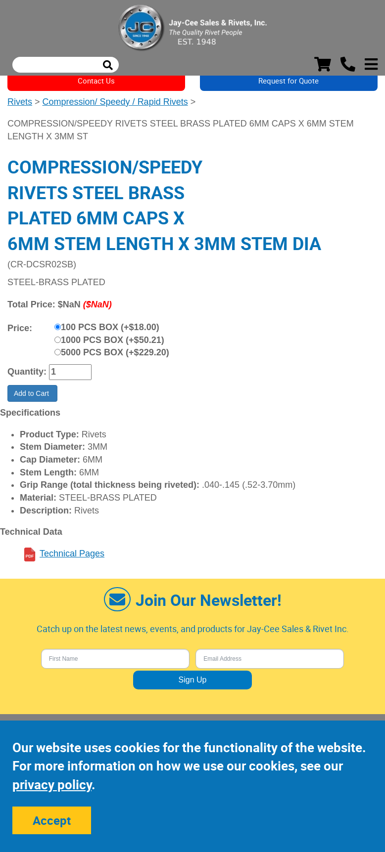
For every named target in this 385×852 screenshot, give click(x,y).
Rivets (19, 102)
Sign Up (193, 680)
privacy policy (52, 784)
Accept (52, 820)
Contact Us (96, 80)
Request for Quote (288, 80)
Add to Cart (32, 393)
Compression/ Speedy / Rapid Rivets (115, 102)
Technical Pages (72, 553)
